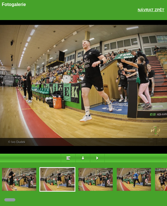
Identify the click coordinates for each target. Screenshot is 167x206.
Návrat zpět (151, 10)
